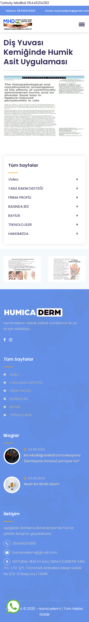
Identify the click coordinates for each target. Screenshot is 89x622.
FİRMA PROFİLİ (19, 197)
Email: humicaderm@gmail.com (65, 11)
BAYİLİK (14, 215)
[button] (81, 24)
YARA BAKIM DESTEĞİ (25, 188)
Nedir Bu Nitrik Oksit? (42, 484)
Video (13, 179)
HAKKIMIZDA (18, 233)
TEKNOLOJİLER (20, 224)
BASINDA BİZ (18, 206)
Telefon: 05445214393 (18, 11)
